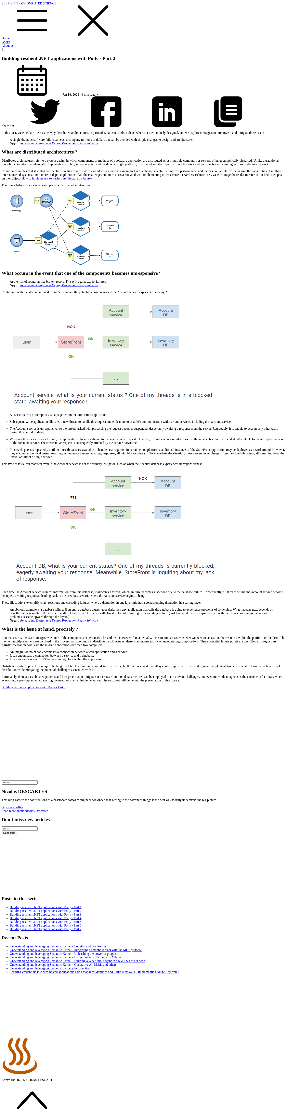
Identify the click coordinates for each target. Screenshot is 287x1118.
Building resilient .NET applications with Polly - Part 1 (45, 907)
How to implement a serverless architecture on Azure (56, 178)
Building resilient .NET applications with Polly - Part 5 (45, 921)
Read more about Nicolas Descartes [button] (25, 811)
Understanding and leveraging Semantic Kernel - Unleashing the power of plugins (63, 953)
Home (6, 38)
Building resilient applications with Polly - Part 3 (33, 687)
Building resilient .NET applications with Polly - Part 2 (45, 911)
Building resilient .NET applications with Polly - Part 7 (45, 929)
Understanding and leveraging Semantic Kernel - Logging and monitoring (58, 946)
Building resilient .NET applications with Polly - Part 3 (45, 914)
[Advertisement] (143, 720)
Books (6, 42)
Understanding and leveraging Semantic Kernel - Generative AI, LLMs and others (63, 964)
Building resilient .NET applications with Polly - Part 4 (45, 918)
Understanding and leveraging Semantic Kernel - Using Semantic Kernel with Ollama (65, 957)
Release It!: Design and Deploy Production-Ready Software (59, 143)
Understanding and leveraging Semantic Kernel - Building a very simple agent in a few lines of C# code (77, 961)
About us (7, 45)
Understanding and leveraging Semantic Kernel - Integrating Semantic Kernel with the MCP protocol (76, 950)
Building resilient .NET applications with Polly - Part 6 (45, 925)
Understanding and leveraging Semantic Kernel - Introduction (50, 968)
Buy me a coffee (12, 807)
